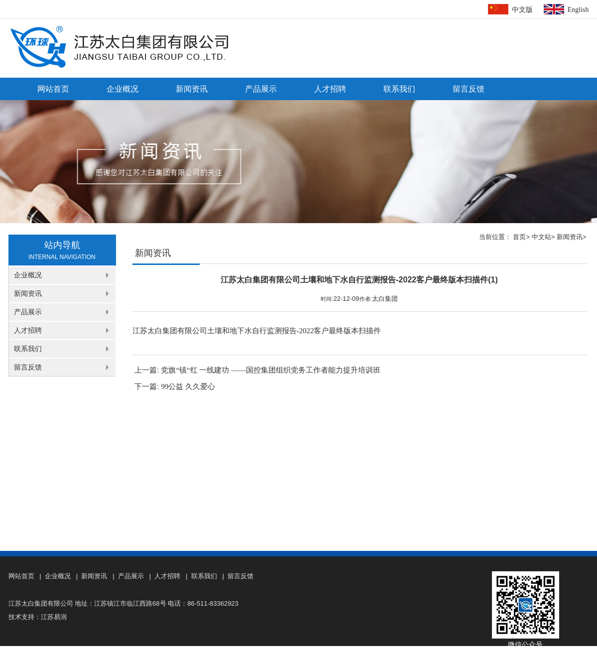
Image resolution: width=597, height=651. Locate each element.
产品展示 (261, 89)
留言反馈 (468, 89)
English (578, 9)
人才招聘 (330, 89)
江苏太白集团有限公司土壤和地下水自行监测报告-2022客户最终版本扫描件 (256, 331)
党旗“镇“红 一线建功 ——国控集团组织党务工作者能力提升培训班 (270, 370)
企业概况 (122, 89)
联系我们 (399, 89)
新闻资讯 (192, 89)
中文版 (522, 9)
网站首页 (53, 89)
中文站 (541, 237)
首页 (519, 237)
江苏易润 (54, 617)
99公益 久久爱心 (188, 387)
